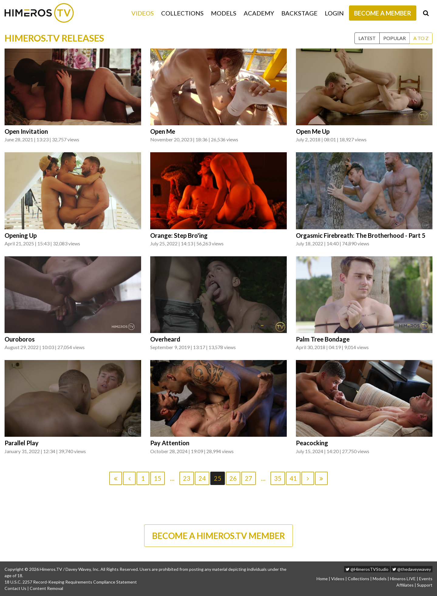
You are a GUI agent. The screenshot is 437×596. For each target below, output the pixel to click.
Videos (142, 13)
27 (248, 478)
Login (334, 13)
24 (202, 478)
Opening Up (21, 235)
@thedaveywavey (411, 569)
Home (322, 578)
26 (233, 478)
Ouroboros (20, 339)
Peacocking (312, 443)
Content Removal (46, 588)
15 (157, 478)
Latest (367, 38)
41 (293, 478)
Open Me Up (313, 131)
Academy (259, 13)
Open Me (162, 131)
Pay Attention (169, 443)
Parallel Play (22, 443)
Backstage (299, 13)
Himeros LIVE (403, 578)
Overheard (165, 339)
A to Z (421, 38)
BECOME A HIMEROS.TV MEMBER (218, 535)
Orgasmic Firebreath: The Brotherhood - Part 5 (360, 235)
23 (186, 478)
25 (217, 478)
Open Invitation (26, 131)
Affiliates (405, 585)
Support (424, 585)
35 (277, 478)
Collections (182, 13)
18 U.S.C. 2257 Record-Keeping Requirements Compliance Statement (71, 581)
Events (425, 578)
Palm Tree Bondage (323, 339)
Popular (394, 38)
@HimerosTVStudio (367, 569)
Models (223, 13)
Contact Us (15, 588)
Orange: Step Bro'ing (179, 235)
